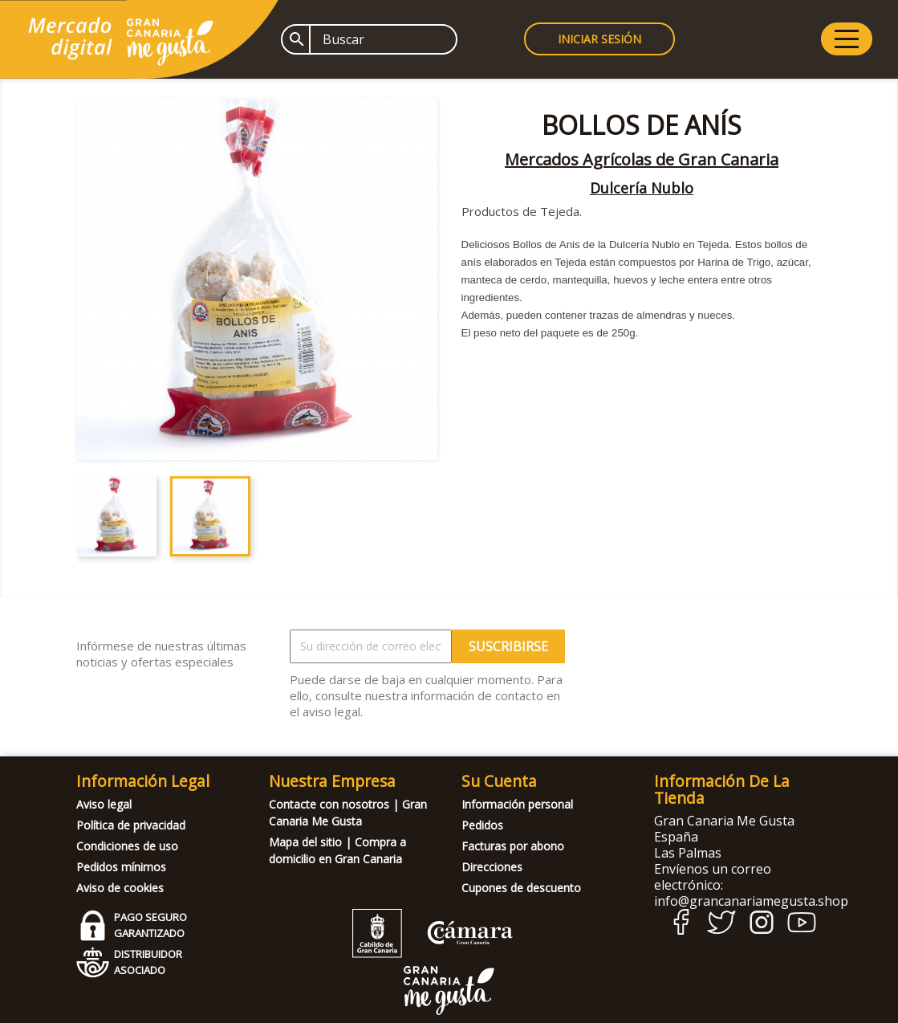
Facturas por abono (512, 846)
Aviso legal (104, 804)
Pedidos (482, 825)
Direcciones (491, 866)
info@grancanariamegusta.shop (751, 901)
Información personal (517, 804)
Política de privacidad (130, 825)
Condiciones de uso (127, 846)
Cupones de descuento (521, 887)
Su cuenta (499, 781)
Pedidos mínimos (121, 866)
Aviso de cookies (120, 887)
